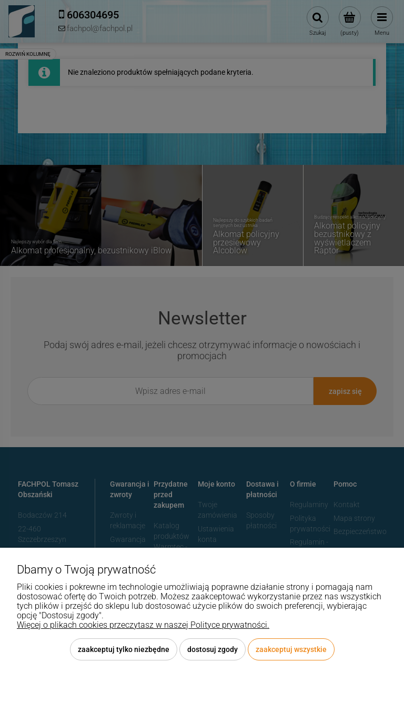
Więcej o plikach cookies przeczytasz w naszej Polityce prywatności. (143, 625)
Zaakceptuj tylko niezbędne (123, 649)
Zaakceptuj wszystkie (291, 649)
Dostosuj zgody (212, 649)
